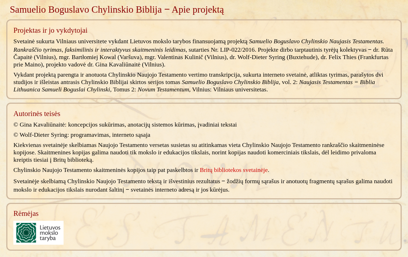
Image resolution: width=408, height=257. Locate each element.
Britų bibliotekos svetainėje (234, 169)
